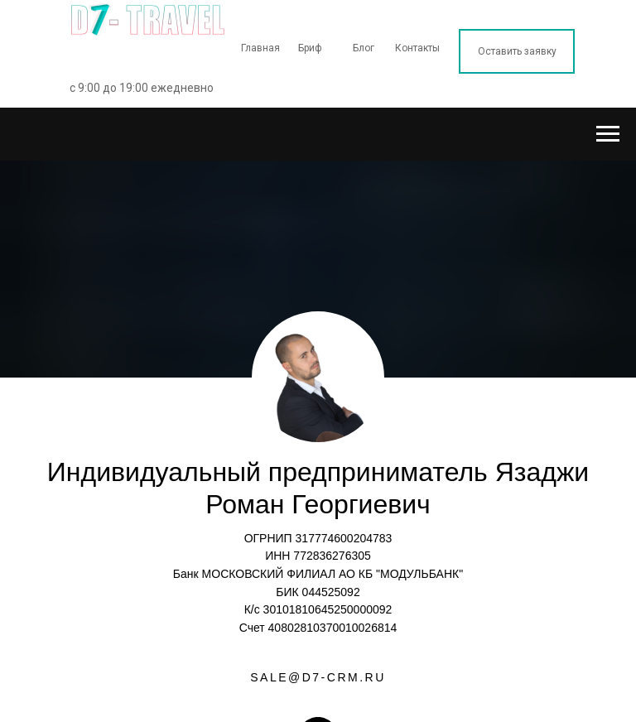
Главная (260, 48)
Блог (363, 48)
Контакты (417, 48)
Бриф (310, 48)
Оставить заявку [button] (517, 51)
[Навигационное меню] (607, 134)
